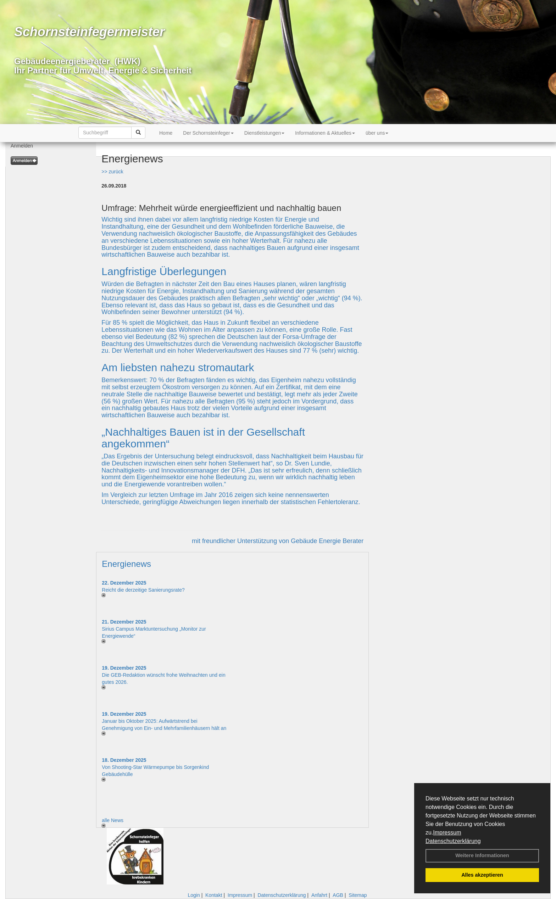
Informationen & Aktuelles (325, 133)
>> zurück (112, 171)
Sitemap (358, 895)
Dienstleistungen (264, 133)
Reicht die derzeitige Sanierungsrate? (146, 590)
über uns (377, 133)
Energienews (126, 564)
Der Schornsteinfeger (208, 133)
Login (194, 895)
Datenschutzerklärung (453, 841)
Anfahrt (319, 895)
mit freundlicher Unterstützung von (241, 541)
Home (165, 133)
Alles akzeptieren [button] (482, 875)
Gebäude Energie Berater (327, 541)
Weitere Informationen (482, 855)
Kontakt (213, 895)
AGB (338, 895)
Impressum (447, 833)
